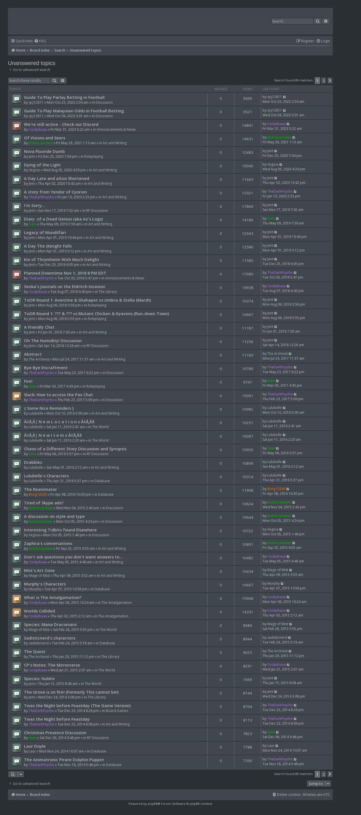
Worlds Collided (39, 611)
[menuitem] (40, 41)
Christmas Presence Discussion (55, 732)
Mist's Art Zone (39, 570)
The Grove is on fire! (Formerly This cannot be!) (71, 692)
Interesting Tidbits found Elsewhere (60, 530)
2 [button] (324, 80)
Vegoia (34, 170)
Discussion (104, 102)
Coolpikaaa (38, 129)
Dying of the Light (42, 165)
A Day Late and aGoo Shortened (56, 178)
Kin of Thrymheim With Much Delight (61, 259)
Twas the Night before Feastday (57, 719)
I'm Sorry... (34, 205)
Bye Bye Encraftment (46, 367)
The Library (108, 291)
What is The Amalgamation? (53, 597)
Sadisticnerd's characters (49, 638)
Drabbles (33, 462)
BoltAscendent (41, 143)
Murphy (35, 589)
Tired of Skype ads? (43, 503)
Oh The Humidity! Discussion (53, 340)
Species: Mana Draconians (50, 624)
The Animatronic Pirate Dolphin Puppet (64, 759)
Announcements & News (116, 129)
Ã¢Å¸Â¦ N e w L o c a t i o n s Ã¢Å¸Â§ (59, 421)
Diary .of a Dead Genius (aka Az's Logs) (63, 219)
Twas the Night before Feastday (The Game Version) (77, 705)
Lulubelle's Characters (46, 475)
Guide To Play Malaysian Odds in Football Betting (74, 110)
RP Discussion (97, 210)
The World (100, 426)
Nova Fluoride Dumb (44, 151)
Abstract (33, 354)
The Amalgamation (117, 602)
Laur (32, 751)
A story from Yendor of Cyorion (55, 192)
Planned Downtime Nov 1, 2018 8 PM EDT (65, 273)
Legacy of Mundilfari (45, 232)
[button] (330, 80)
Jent (32, 156)
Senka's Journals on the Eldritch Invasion (64, 286)
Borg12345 (38, 494)
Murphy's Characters (45, 584)
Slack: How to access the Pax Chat (58, 394)
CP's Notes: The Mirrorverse (52, 665)
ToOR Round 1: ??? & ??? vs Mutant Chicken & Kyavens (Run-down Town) (96, 313)
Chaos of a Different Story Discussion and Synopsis (75, 448)
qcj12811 (36, 102)
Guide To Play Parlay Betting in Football (64, 97)
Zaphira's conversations (48, 543)
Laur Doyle (35, 746)
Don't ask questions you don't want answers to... (73, 557)
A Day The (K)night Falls (48, 246)
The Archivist (39, 359)
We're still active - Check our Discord (61, 124)
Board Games (117, 710)
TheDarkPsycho (41, 197)
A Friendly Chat (39, 327)
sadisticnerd (39, 643)
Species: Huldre (39, 678)
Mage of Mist (39, 575)
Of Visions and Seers (44, 138)
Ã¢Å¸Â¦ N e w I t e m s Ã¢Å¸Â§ (53, 435)
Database (102, 480)
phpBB (153, 803)
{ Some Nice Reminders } (49, 408)
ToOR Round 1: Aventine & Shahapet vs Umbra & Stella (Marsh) (87, 300)
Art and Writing (115, 143)
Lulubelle (36, 413)
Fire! (28, 381)
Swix (32, 224)
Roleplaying (93, 156)
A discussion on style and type (54, 516)
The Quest (34, 651)
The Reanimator (40, 489)
